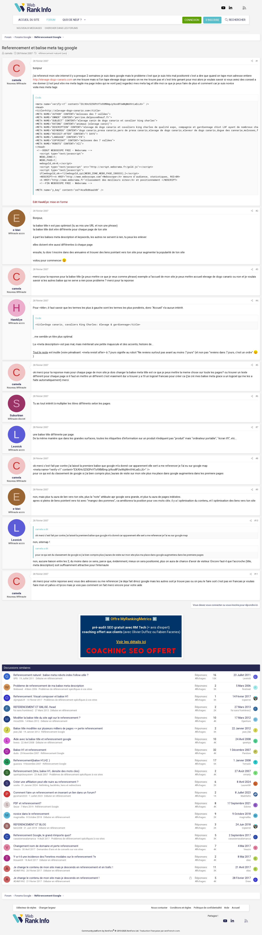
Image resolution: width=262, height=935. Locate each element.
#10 (243, 524)
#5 (244, 369)
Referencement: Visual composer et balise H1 (53, 700)
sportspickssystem (35, 778)
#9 (244, 493)
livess (29, 746)
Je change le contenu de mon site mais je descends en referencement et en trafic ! (76, 871)
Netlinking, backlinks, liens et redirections (73, 789)
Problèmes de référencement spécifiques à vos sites (78, 693)
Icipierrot (233, 703)
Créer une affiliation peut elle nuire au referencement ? (58, 785)
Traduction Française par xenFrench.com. (160, 933)
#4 (244, 304)
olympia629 (32, 703)
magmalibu (31, 821)
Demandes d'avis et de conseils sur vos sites (73, 853)
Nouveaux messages (31, 28)
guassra (30, 767)
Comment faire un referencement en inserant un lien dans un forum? (67, 796)
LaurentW (233, 789)
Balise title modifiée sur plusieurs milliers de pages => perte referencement (70, 732)
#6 (244, 400)
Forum (52, 19)
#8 (244, 462)
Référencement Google (66, 735)
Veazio (29, 853)
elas (236, 864)
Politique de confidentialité (206, 910)
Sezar (29, 810)
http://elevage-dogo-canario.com (84, 79)
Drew (235, 885)
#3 (244, 273)
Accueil (234, 910)
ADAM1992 (31, 874)
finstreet (234, 693)
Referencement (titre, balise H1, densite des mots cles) (59, 775)
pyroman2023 (33, 800)
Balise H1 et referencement (42, 753)
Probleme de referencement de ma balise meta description (61, 689)
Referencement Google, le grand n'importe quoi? (55, 839)
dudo (28, 757)
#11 (243, 578)
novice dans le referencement (44, 817)
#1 (244, 61)
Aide (224, 910)
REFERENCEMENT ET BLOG (42, 828)
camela (21, 53)
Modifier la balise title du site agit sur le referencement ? (59, 721)
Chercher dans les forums (63, 28)
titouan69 (31, 864)
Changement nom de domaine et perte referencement (58, 849)
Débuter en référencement (62, 682)
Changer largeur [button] (49, 910)
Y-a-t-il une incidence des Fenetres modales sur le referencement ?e (67, 860)
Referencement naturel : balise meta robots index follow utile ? (63, 678)
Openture (233, 725)
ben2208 (30, 832)
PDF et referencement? (40, 807)
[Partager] (239, 61)
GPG (28, 682)
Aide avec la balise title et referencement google (55, 743)
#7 (244, 431)
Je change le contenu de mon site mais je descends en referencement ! (69, 881)
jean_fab (30, 735)
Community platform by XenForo (110, 933)
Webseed (31, 693)
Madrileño (233, 800)
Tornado (234, 767)
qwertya (234, 746)
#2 (244, 214)
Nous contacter (157, 910)
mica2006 (31, 725)
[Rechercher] (233, 19)
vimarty (234, 778)
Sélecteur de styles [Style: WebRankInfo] (28, 910)
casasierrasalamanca (37, 842)
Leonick (234, 682)
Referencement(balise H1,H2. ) (44, 764)
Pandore (234, 757)
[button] (87, 19)
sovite (29, 789)
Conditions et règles (178, 910)
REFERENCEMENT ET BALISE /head (47, 710)
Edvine (234, 810)
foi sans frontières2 (36, 714)
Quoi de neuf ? (74, 19)
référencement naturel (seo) (65, 53)
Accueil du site (30, 19)
